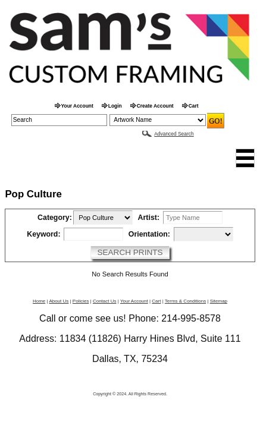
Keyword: (43, 234)
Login (115, 106)
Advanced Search (173, 134)
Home (39, 301)
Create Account (155, 106)
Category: (54, 218)
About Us (58, 301)
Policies (81, 301)
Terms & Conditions (185, 301)
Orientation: (149, 234)
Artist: (148, 218)
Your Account (77, 106)
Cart (194, 106)
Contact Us (105, 301)
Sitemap (218, 301)
